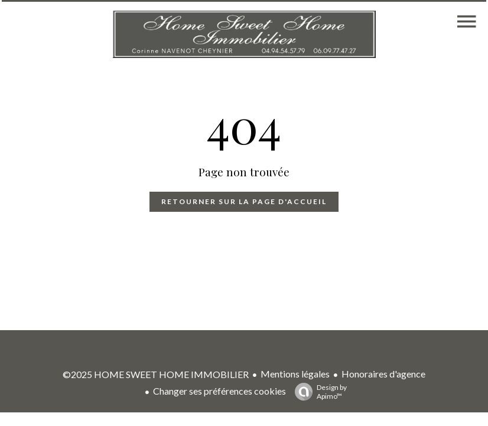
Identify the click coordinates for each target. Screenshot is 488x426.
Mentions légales (295, 373)
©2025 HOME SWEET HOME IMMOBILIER (156, 374)
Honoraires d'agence (383, 373)
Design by (318, 392)
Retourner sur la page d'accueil (244, 201)
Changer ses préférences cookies (219, 390)
